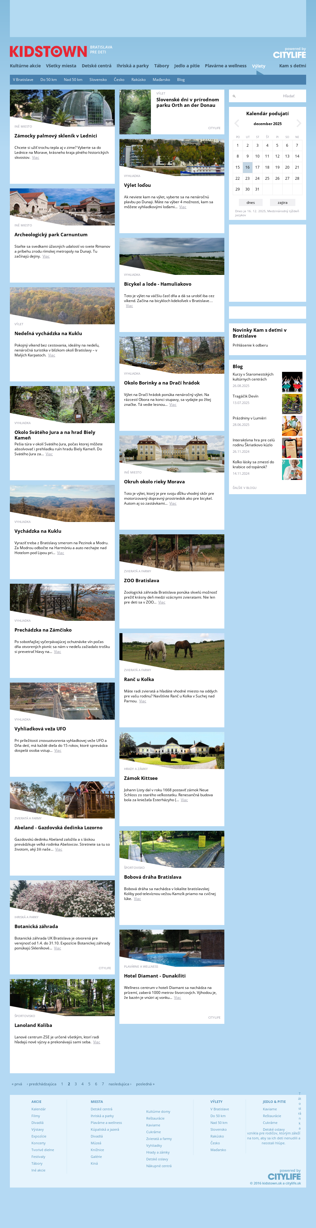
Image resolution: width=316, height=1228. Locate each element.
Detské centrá (96, 66)
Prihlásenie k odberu (250, 345)
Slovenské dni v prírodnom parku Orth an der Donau (187, 102)
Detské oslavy (157, 1159)
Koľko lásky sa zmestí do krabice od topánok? (253, 464)
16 (247, 167)
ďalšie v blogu (244, 488)
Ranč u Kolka (139, 679)
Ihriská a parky (133, 66)
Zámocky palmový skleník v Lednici (56, 135)
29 (237, 189)
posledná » (145, 1084)
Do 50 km (48, 79)
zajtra (283, 202)
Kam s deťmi (292, 66)
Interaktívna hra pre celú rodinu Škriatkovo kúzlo (254, 442)
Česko (119, 79)
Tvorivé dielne (42, 1149)
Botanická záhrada (36, 926)
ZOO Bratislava (141, 580)
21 (297, 167)
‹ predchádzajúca (41, 1084)
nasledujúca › (120, 1084)
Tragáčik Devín (245, 396)
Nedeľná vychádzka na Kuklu (48, 333)
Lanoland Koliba (33, 1025)
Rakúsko (138, 79)
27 (287, 178)
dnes (251, 202)
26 (277, 178)
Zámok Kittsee (141, 778)
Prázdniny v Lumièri (249, 418)
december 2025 (268, 123)
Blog (181, 79)
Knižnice (97, 1149)
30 (247, 189)
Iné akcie (38, 1170)
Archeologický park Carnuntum (51, 234)
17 (257, 167)
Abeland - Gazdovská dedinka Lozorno (58, 827)
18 (267, 167)
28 (297, 178)
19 (277, 167)
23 (247, 178)
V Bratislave (23, 79)
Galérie (96, 1156)
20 (287, 167)
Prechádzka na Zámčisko (43, 630)
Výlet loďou (137, 185)
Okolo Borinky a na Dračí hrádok (162, 383)
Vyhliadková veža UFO (40, 728)
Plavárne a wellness (226, 66)
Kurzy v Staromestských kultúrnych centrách (253, 377)
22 (237, 178)
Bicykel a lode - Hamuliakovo (157, 284)
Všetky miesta (61, 66)
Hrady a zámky (158, 1152)
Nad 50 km (73, 79)
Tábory (161, 66)
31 (257, 189)
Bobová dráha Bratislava (152, 877)
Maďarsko (161, 79)
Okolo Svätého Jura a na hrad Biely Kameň (55, 435)
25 (267, 178)
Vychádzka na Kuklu (38, 531)
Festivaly (38, 1156)
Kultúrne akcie (25, 66)
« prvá (17, 1084)
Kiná (94, 1163)
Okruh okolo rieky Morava (154, 481)
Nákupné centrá (159, 1165)
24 (257, 178)
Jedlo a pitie (187, 66)
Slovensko (98, 79)
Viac (35, 157)
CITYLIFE (214, 128)
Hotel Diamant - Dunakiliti (155, 976)
